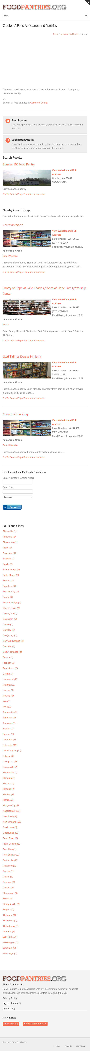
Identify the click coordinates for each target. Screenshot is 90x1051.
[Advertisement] (45, 59)
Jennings (9, 723)
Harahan (9, 684)
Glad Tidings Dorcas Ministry (22, 356)
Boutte (8, 597)
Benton (8, 580)
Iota (6, 701)
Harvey (8, 690)
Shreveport (10, 893)
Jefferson (9, 717)
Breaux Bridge (12, 602)
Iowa (7, 706)
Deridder (9, 646)
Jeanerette (10, 712)
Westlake (9, 948)
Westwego (10, 953)
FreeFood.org (11, 1023)
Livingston (10, 761)
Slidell (7, 898)
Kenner (8, 734)
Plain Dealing (11, 843)
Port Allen (9, 849)
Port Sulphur (11, 854)
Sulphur (8, 909)
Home (55, 34)
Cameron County (39, 102)
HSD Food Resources (35, 1023)
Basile (8, 564)
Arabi (7, 547)
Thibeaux (9, 915)
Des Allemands (12, 652)
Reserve (9, 882)
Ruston (8, 887)
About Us (68, 1046)
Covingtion (10, 613)
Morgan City (11, 805)
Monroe (8, 800)
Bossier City (11, 591)
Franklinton (10, 668)
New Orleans (12, 822)
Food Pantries (35, 8)
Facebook (8, 1003)
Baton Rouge (11, 569)
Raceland (9, 865)
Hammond (10, 679)
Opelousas (10, 827)
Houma (8, 695)
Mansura (9, 778)
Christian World (13, 225)
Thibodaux (10, 920)
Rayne (8, 876)
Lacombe (9, 739)
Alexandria (10, 542)
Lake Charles (12, 750)
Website (13, 256)
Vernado (9, 931)
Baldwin (8, 558)
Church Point (11, 608)
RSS (4, 1003)
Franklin (9, 663)
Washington (10, 942)
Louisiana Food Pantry (69, 34)
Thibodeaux (10, 926)
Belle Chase (11, 575)
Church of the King (15, 414)
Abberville (9, 531)
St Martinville (11, 904)
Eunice (8, 657)
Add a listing (9, 1008)
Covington (10, 619)
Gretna (8, 674)
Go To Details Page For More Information (24, 194)
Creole (8, 624)
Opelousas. (10, 833)
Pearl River (10, 838)
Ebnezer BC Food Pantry (19, 164)
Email (6, 256)
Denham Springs (13, 641)
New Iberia (10, 816)
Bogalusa (9, 586)
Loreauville (10, 767)
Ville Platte (10, 937)
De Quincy (10, 635)
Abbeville (9, 536)
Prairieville (10, 860)
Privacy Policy (10, 998)
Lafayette (10, 745)
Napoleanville (11, 811)
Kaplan (8, 728)
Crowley (9, 630)
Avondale (9, 553)
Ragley (8, 871)
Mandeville (10, 772)
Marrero (8, 783)
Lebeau (8, 756)
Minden (8, 794)
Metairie (9, 789)
